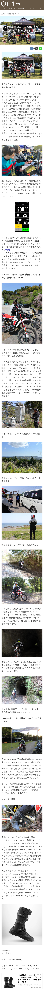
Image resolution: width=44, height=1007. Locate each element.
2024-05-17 (12, 39)
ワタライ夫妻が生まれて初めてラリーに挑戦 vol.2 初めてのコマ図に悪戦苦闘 (22, 30)
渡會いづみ (12, 41)
